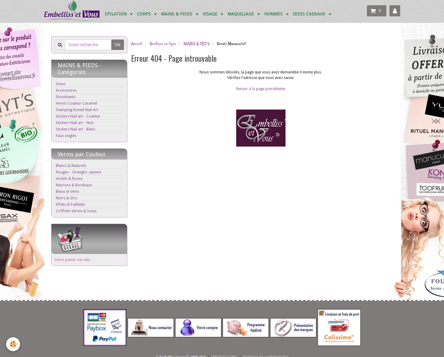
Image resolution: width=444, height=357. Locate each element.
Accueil (136, 44)
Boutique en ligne (163, 44)
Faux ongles (66, 135)
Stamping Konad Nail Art (77, 109)
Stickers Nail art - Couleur (78, 116)
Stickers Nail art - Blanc (76, 129)
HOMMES (274, 13)
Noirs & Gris (66, 198)
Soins (60, 83)
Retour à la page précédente (260, 88)
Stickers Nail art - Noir (75, 122)
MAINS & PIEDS (177, 13)
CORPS (144, 13)
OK (118, 44)
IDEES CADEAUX (310, 13)
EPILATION (116, 13)
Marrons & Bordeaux (74, 185)
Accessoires (66, 90)
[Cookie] (13, 344)
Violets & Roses (69, 178)
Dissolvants (66, 96)
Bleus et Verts (67, 191)
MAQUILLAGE (241, 13)
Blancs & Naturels (71, 165)
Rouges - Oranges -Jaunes (78, 172)
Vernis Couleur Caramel (76, 103)
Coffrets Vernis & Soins (76, 211)
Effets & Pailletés (70, 204)
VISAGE (211, 13)
